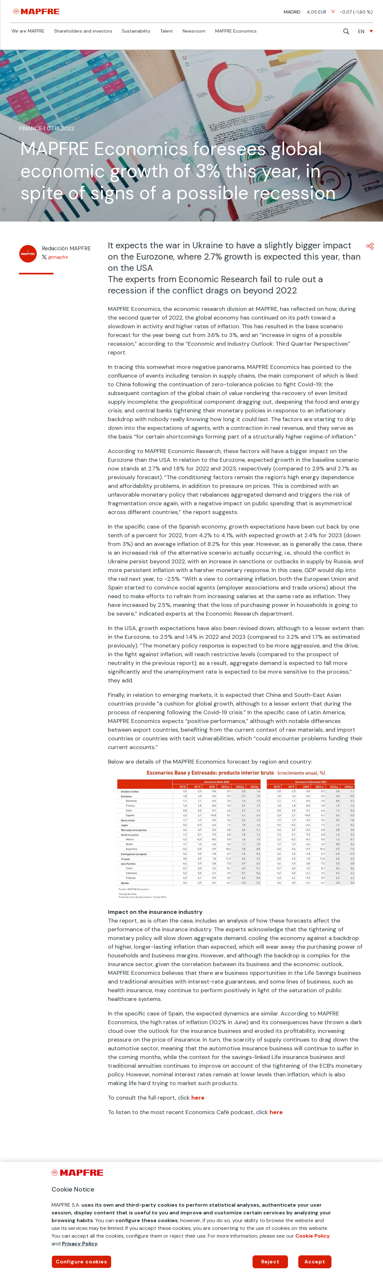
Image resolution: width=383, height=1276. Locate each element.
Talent (166, 31)
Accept (314, 1261)
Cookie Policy (312, 1235)
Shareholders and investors (83, 31)
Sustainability (136, 31)
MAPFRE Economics (236, 31)
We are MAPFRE (28, 31)
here (198, 1098)
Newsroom (194, 31)
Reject (270, 1261)
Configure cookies (81, 1261)
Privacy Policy (80, 1243)
